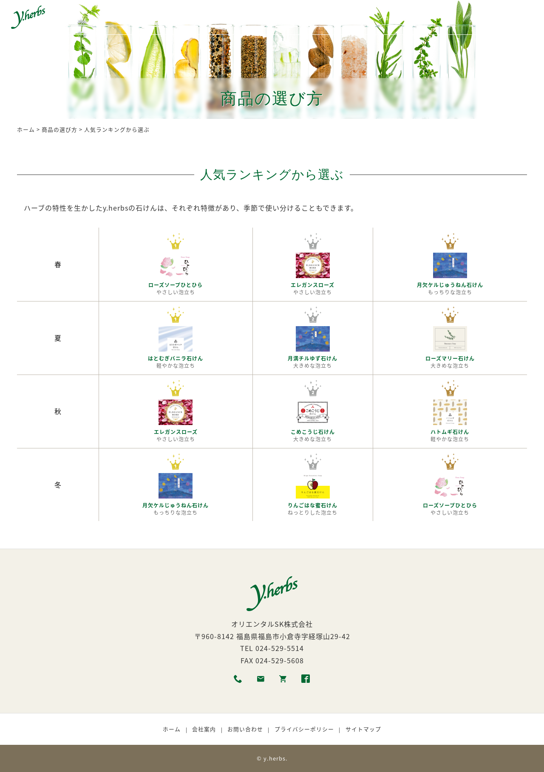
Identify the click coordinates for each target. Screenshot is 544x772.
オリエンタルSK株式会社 (272, 624)
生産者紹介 (217, 18)
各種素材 (176, 18)
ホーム (103, 18)
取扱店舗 (353, 18)
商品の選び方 (264, 18)
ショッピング (397, 18)
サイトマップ (363, 729)
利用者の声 (312, 18)
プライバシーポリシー (304, 729)
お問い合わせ (245, 729)
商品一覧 (138, 18)
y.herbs (275, 758)
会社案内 (204, 729)
